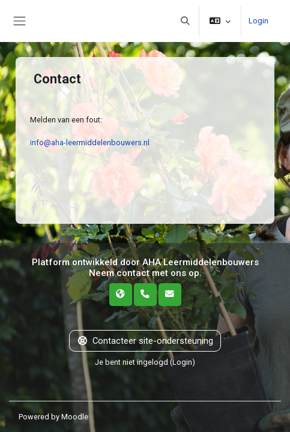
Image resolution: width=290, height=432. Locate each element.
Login (258, 20)
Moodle (74, 416)
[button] (185, 21)
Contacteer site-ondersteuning (145, 340)
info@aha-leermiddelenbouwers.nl (90, 142)
